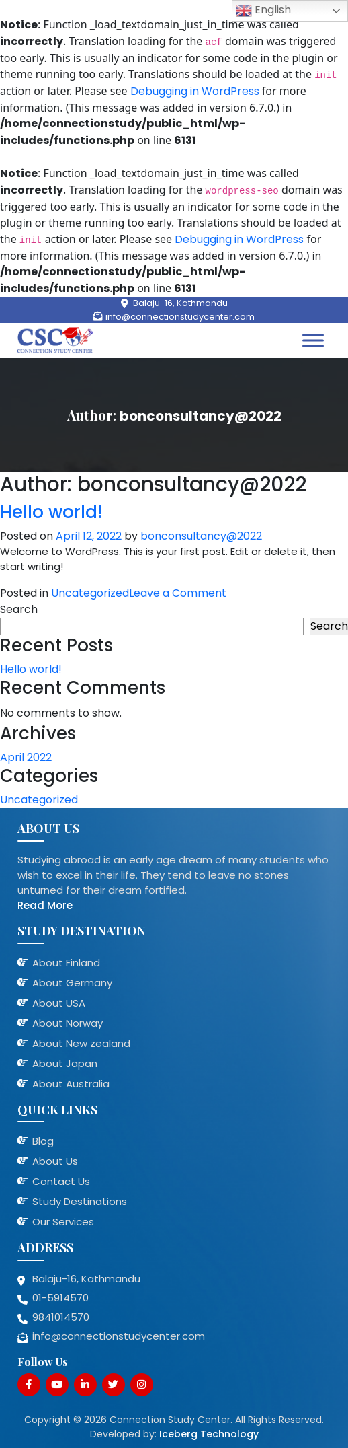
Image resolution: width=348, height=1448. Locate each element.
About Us (55, 1161)
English (263, 10)
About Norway (67, 1023)
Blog (43, 1141)
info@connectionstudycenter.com (180, 316)
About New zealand (81, 1043)
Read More (45, 905)
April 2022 (26, 757)
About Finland (66, 962)
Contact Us (61, 1181)
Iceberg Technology (209, 1434)
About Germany (72, 983)
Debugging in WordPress (194, 91)
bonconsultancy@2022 (201, 536)
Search (19, 609)
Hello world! (51, 512)
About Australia (71, 1084)
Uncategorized (90, 593)
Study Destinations (79, 1201)
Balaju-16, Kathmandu (180, 303)
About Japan (64, 1063)
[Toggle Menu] (313, 340)
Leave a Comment (177, 593)
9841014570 (60, 1317)
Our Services (63, 1222)
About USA (58, 1003)
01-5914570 (60, 1298)
